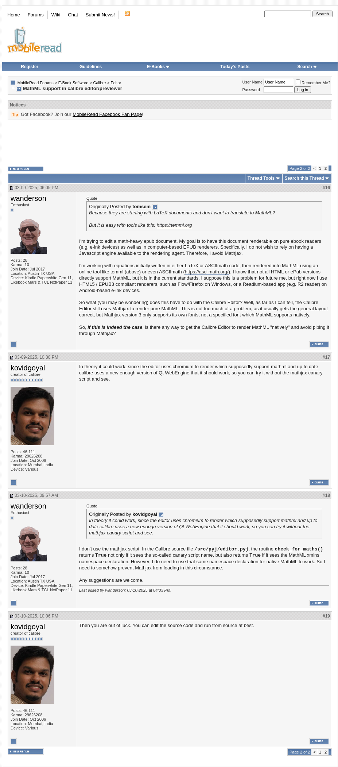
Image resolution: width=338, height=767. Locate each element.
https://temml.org (174, 225)
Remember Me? (313, 83)
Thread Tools (261, 178)
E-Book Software (73, 83)
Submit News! (100, 14)
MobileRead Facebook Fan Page (107, 114)
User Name (252, 82)
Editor (115, 83)
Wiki (56, 14)
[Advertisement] (170, 142)
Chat (73, 14)
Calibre (99, 83)
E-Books (158, 66)
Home (13, 14)
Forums (36, 14)
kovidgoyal (28, 368)
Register (29, 66)
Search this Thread (304, 178)
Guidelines (90, 66)
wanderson (28, 198)
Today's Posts (234, 66)
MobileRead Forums (36, 83)
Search (307, 66)
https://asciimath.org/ (207, 272)
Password (251, 89)
